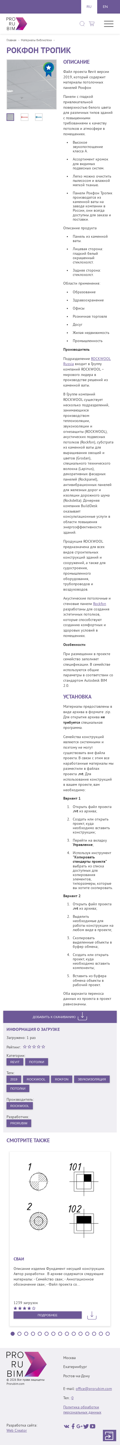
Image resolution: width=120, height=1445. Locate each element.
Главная (11, 40)
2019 (14, 1079)
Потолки (37, 1062)
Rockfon (99, 604)
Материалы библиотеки (36, 40)
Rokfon (63, 1079)
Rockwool (37, 1079)
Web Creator (17, 1431)
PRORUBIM (19, 1124)
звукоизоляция (24, 1089)
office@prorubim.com (94, 1389)
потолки (56, 1089)
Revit (15, 1062)
